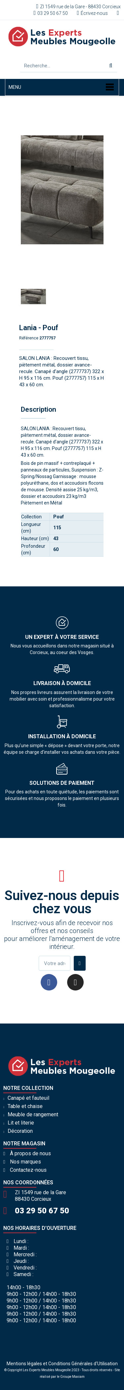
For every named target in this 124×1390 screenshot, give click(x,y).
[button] (25, 190)
